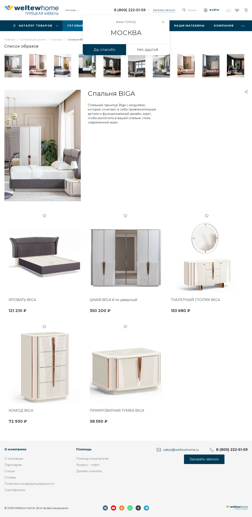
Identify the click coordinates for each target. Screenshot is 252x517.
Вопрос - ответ (88, 465)
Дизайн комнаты (89, 471)
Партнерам (13, 465)
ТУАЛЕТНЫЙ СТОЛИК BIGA (195, 300)
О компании (15, 449)
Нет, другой (147, 50)
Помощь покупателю (92, 459)
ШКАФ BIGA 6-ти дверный (113, 300)
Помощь (83, 449)
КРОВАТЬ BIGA (22, 300)
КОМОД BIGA (21, 410)
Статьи (9, 471)
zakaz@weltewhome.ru (181, 450)
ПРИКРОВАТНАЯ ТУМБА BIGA (117, 410)
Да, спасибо (104, 50)
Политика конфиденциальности (29, 484)
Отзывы (10, 477)
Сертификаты (14, 490)
